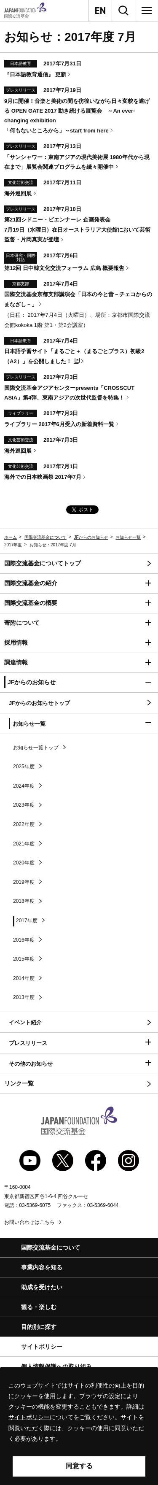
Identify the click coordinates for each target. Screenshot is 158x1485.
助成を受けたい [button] (41, 1287)
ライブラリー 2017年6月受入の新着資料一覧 (59, 424)
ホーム (10, 537)
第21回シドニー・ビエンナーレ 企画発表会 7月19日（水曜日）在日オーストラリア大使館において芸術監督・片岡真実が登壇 (77, 229)
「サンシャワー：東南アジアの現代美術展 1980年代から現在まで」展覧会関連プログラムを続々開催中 (77, 162)
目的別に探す (38, 1326)
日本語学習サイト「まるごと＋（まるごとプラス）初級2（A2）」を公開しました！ (74, 356)
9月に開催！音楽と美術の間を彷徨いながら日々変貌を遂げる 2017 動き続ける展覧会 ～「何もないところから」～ (77, 116)
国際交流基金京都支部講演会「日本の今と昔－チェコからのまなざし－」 (78, 299)
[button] (79, 584)
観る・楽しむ (38, 1307)
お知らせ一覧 (128, 537)
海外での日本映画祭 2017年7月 (42, 477)
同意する (79, 1465)
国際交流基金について (45, 537)
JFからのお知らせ (91, 537)
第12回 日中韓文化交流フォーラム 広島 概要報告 (64, 268)
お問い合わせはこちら (29, 1222)
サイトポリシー (41, 1346)
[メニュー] (147, 10)
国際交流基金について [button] (50, 1247)
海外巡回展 (18, 193)
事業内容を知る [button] (41, 1267)
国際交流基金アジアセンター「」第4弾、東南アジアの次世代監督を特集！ (69, 393)
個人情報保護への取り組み (56, 1366)
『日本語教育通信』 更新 (35, 74)
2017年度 (13, 545)
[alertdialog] (79, 1426)
